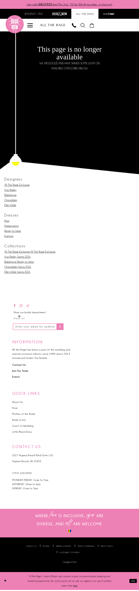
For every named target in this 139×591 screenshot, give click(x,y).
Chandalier (10, 200)
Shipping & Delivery (63, 547)
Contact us (31, 547)
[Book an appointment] (15, 25)
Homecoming (11, 226)
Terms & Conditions (85, 547)
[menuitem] (86, 26)
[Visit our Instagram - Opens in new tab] (21, 306)
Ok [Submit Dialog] (133, 582)
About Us (17, 403)
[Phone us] (76, 26)
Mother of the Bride (23, 415)
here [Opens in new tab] (75, 587)
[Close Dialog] (5, 582)
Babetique (10, 195)
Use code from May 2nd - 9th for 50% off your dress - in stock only (69, 4)
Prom (6, 221)
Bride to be (19, 421)
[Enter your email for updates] (41, 327)
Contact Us (19, 366)
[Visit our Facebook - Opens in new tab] (15, 306)
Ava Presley (10, 190)
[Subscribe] (65, 327)
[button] (86, 26)
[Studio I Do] (19, 317)
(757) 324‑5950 (22, 474)
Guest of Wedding (22, 427)
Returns (46, 547)
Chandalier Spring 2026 (17, 267)
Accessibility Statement (70, 554)
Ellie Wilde (10, 205)
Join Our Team (20, 372)
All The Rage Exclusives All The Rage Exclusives (29, 252)
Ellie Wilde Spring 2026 (17, 272)
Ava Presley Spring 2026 (17, 257)
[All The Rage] (53, 25)
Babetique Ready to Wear (19, 262)
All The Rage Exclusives (17, 185)
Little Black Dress (22, 433)
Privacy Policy (107, 547)
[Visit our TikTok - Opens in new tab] (27, 306)
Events (16, 378)
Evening (8, 236)
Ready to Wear (12, 231)
